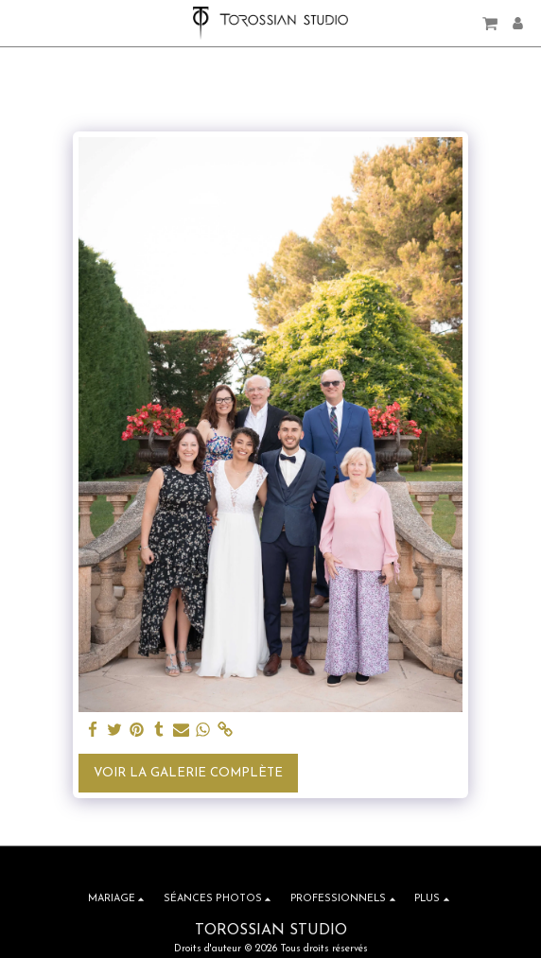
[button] (21, 23)
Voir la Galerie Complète (188, 773)
